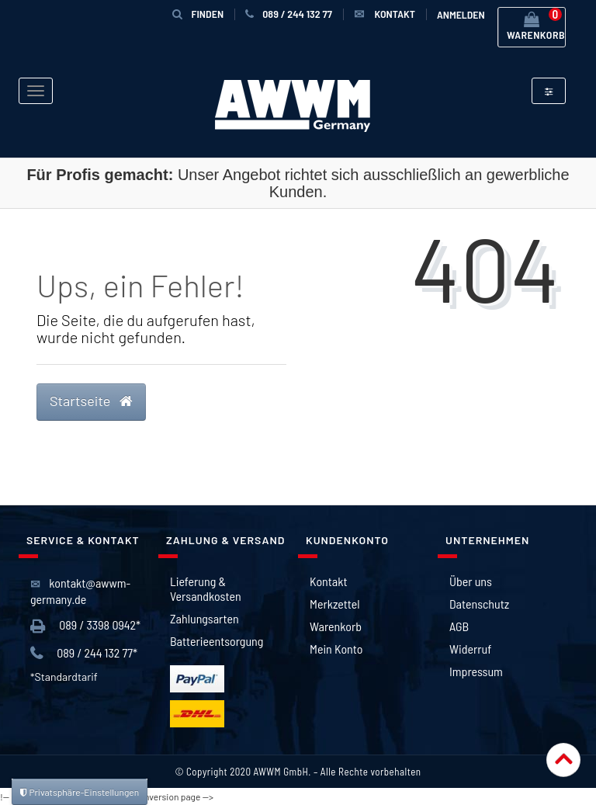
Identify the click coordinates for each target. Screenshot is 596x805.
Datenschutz (479, 603)
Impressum (476, 671)
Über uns (470, 581)
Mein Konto (336, 648)
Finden (198, 13)
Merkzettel (335, 603)
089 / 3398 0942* (85, 626)
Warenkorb (336, 626)
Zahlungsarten (204, 618)
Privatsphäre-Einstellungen (79, 791)
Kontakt (328, 581)
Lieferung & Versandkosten (205, 588)
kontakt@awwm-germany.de (80, 591)
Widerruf (470, 648)
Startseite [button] (91, 400)
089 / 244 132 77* (83, 653)
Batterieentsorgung (216, 640)
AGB (459, 626)
